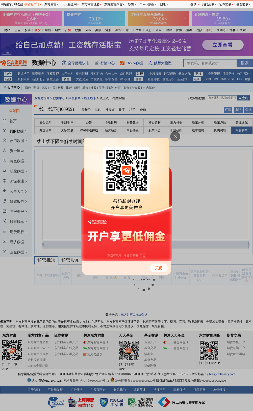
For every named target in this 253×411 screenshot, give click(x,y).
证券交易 (225, 4)
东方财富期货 (113, 4)
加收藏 (18, 4)
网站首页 (7, 4)
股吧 (163, 4)
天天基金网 (69, 4)
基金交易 (242, 4)
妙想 (131, 4)
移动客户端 (31, 4)
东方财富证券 (91, 4)
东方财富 (50, 4)
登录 (193, 4)
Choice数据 (147, 4)
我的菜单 (208, 4)
